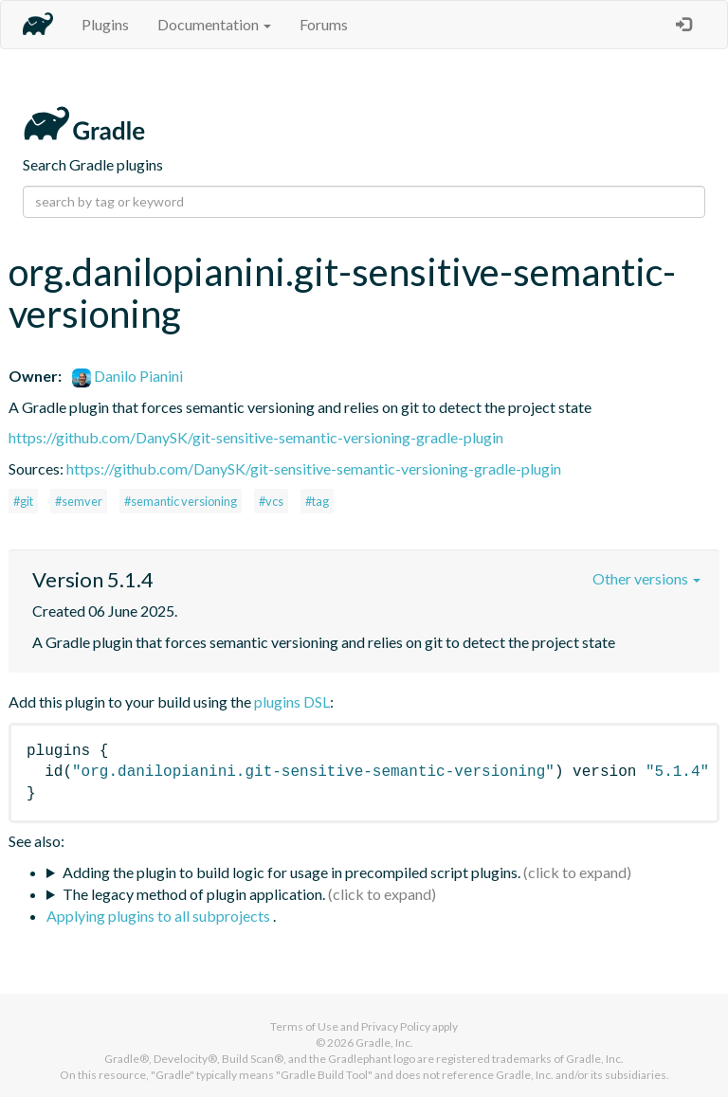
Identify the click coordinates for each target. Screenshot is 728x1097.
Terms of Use (304, 1026)
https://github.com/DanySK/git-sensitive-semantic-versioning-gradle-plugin (256, 437)
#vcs (271, 501)
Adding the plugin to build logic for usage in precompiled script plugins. (291, 872)
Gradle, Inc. (384, 1042)
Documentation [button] (214, 24)
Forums (324, 24)
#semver (78, 501)
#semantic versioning (180, 501)
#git (23, 501)
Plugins (105, 24)
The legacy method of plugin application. (194, 894)
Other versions (646, 578)
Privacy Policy (395, 1026)
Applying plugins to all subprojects (159, 916)
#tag (317, 501)
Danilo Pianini (127, 376)
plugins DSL (292, 701)
